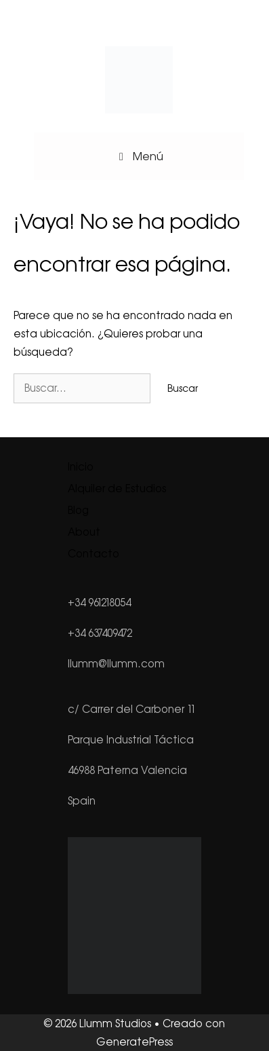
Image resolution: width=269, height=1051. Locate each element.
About (84, 532)
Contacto (93, 554)
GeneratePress (134, 1042)
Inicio (81, 467)
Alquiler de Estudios (117, 488)
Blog (78, 510)
